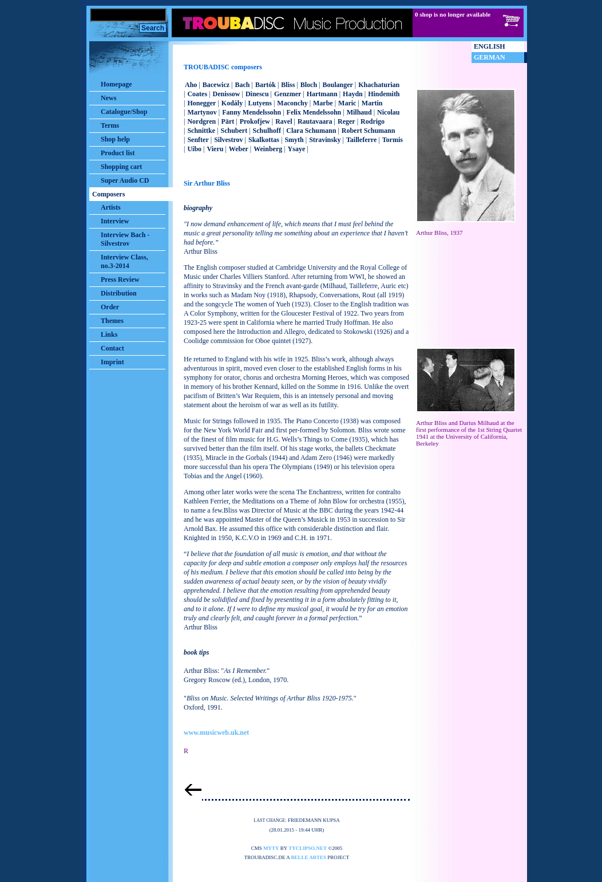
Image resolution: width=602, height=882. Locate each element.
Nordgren (201, 121)
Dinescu (257, 94)
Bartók (265, 85)
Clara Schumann (311, 131)
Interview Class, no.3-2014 (124, 261)
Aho (191, 85)
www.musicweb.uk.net (216, 733)
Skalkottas (263, 140)
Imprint (112, 362)
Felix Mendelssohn (314, 112)
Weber (238, 149)
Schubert (234, 131)
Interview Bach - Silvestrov (125, 239)
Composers (108, 194)
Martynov (201, 112)
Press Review (120, 279)
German (489, 57)
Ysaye (297, 149)
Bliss (288, 85)
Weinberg (268, 149)
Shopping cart (121, 167)
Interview (115, 221)
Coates (197, 94)
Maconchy (292, 103)
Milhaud (359, 112)
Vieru (215, 149)
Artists (111, 207)
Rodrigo (373, 121)
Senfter (197, 140)
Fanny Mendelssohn (251, 112)
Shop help (115, 139)
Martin (372, 103)
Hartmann (322, 94)
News (108, 98)
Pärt (228, 121)
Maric (347, 103)
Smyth (293, 140)
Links (109, 334)
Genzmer (287, 94)
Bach (242, 85)
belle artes (308, 857)
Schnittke (201, 131)
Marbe (323, 103)
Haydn (353, 94)
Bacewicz (216, 85)
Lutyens (260, 103)
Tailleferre (361, 140)
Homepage (116, 84)
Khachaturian (378, 85)
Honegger (201, 103)
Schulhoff (267, 131)
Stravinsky (324, 140)
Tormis (392, 140)
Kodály (232, 103)
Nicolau (388, 112)
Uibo (194, 149)
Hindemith (383, 94)
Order (110, 307)
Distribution (119, 293)
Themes (112, 321)
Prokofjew (255, 121)
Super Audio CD (125, 180)
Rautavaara (315, 121)
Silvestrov (228, 140)
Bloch (308, 85)
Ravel (283, 121)
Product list (117, 153)
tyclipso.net (307, 848)
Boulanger (337, 85)
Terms (110, 125)
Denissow (226, 94)
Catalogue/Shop (124, 112)
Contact (112, 348)
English (489, 46)
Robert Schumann (368, 131)
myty (271, 848)
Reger (346, 121)
